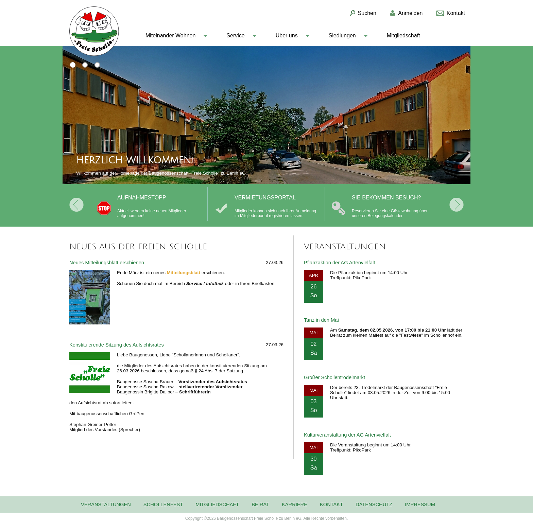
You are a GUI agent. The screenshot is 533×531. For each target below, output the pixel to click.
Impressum (420, 504)
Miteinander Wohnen (170, 35)
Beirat (260, 504)
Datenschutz (374, 504)
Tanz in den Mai (321, 320)
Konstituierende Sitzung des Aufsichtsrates (116, 345)
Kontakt (331, 504)
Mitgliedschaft (403, 35)
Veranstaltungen (106, 504)
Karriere (294, 504)
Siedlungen (342, 35)
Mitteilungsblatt (183, 272)
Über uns (287, 35)
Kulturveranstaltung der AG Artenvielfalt (347, 435)
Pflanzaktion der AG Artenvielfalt (339, 262)
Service (235, 35)
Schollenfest (163, 504)
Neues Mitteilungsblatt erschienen (106, 262)
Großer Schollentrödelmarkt (334, 377)
